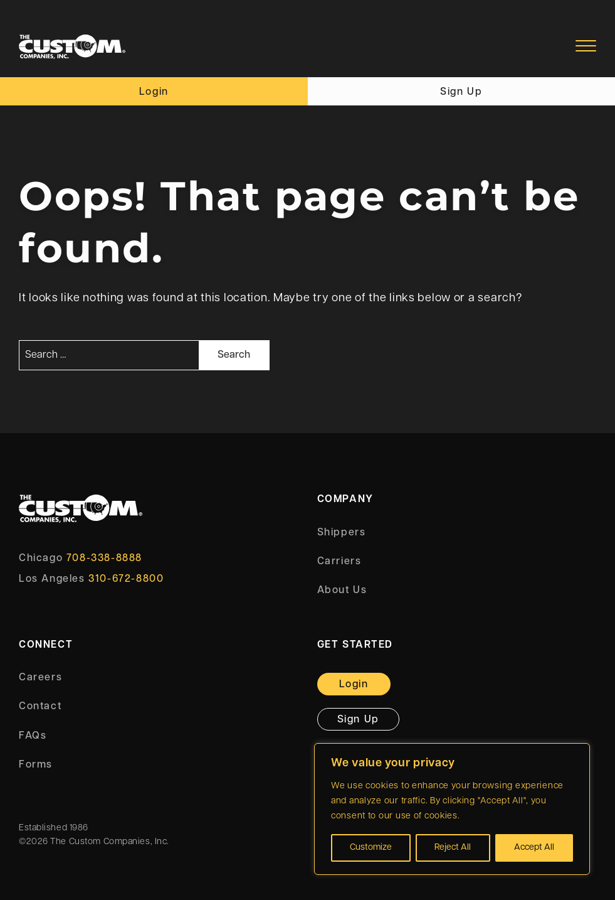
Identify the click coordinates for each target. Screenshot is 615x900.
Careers (40, 678)
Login (154, 92)
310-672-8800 (126, 579)
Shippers (341, 533)
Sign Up (461, 92)
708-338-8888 (104, 559)
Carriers (339, 562)
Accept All (534, 847)
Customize (371, 847)
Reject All (452, 847)
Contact (40, 707)
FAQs (32, 736)
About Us (342, 591)
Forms (36, 765)
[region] (452, 809)
